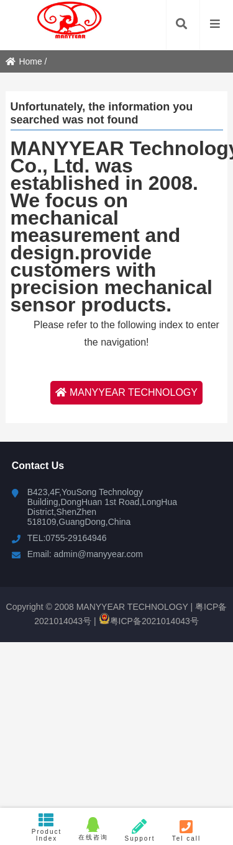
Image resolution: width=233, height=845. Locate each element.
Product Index (47, 827)
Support (140, 830)
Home (24, 61)
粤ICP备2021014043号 (149, 621)
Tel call (186, 830)
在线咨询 (93, 829)
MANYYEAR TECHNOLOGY (126, 392)
